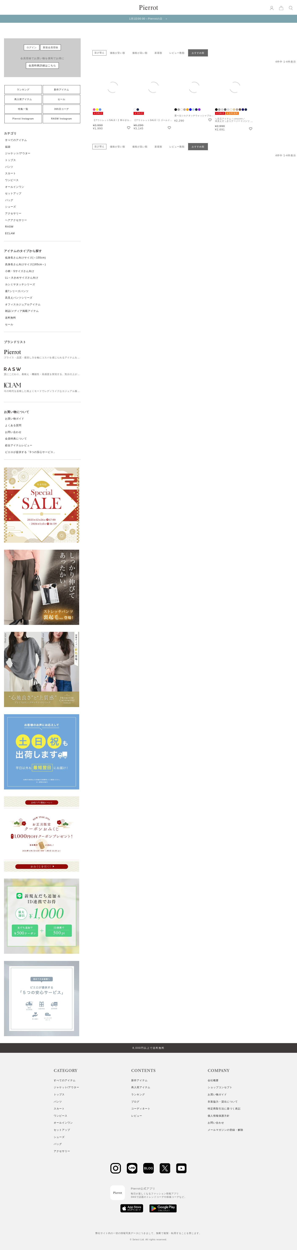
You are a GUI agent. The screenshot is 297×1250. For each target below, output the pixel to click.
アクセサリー (13, 213)
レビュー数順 (177, 53)
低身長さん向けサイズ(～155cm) (25, 257)
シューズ (10, 206)
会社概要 (213, 1080)
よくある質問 (13, 425)
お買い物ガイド (14, 418)
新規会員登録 (50, 47)
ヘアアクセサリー (16, 220)
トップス (10, 160)
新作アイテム (61, 89)
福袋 (8, 146)
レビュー (136, 1115)
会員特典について (16, 438)
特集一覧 (23, 109)
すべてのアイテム (16, 140)
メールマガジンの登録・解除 (225, 1129)
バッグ (9, 200)
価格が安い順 (117, 53)
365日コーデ (61, 109)
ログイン (32, 47)
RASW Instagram (61, 118)
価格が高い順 (139, 53)
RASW (9, 226)
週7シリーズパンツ (17, 291)
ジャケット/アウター (18, 153)
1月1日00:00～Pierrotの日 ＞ (148, 18)
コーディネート (140, 1108)
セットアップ (13, 193)
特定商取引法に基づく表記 (224, 1108)
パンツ (9, 166)
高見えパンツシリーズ (18, 297)
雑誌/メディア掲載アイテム (22, 310)
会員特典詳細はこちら (42, 65)
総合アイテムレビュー (18, 445)
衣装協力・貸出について (223, 1101)
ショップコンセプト (220, 1087)
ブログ (135, 1101)
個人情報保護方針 (219, 1115)
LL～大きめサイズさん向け (21, 277)
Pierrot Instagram (23, 118)
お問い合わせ (13, 432)
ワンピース (12, 180)
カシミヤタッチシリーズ (20, 284)
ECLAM (10, 233)
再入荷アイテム (23, 99)
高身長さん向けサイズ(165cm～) (25, 264)
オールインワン (14, 186)
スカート (10, 173)
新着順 (158, 53)
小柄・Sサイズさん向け (19, 271)
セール (61, 99)
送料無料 (10, 317)
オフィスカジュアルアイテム (23, 304)
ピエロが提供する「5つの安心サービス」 (30, 452)
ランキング (23, 89)
